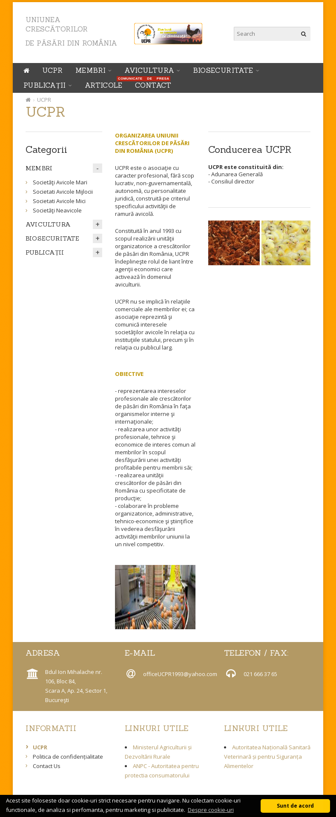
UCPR (52, 70)
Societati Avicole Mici (59, 201)
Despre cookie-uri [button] (211, 810)
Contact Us (46, 766)
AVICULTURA (149, 70)
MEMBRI (90, 70)
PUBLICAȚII (44, 85)
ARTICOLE (105, 83)
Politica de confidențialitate (68, 756)
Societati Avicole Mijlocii (63, 191)
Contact (153, 85)
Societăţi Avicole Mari (60, 182)
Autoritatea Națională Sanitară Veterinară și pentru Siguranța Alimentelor (267, 756)
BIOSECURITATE (223, 70)
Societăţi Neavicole (57, 210)
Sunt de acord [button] (295, 805)
